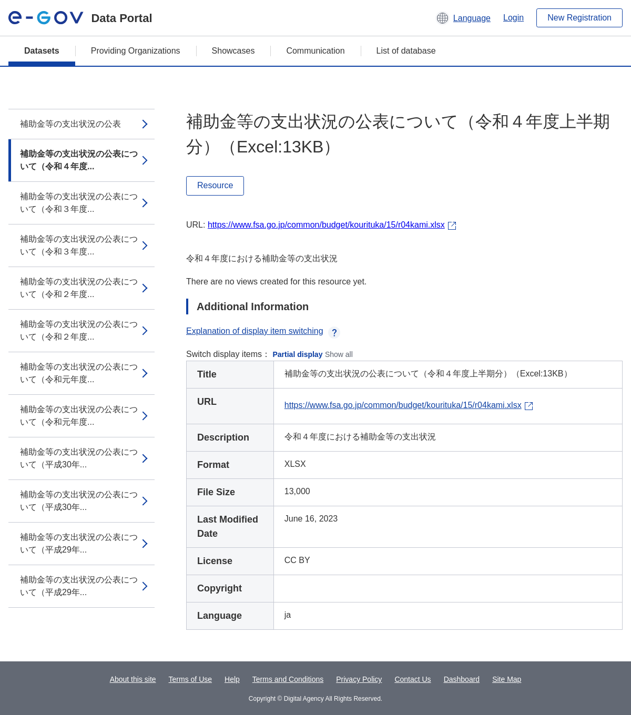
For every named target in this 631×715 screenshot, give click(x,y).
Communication (315, 50)
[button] (463, 18)
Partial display (298, 354)
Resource (215, 185)
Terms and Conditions (287, 679)
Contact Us (412, 679)
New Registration (579, 17)
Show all (339, 354)
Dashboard (462, 679)
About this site (133, 679)
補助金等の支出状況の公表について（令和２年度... (79, 288)
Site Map (506, 679)
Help (232, 679)
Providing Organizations (135, 50)
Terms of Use (190, 679)
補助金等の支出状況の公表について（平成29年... (79, 543)
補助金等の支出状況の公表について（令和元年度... (79, 373)
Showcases (233, 50)
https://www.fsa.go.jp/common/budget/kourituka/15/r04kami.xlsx (326, 224)
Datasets (41, 50)
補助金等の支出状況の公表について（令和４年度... (79, 160)
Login (513, 17)
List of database (406, 50)
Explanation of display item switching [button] (263, 330)
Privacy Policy (359, 679)
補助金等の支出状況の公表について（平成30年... (79, 458)
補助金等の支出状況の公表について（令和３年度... (79, 202)
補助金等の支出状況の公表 (70, 123)
